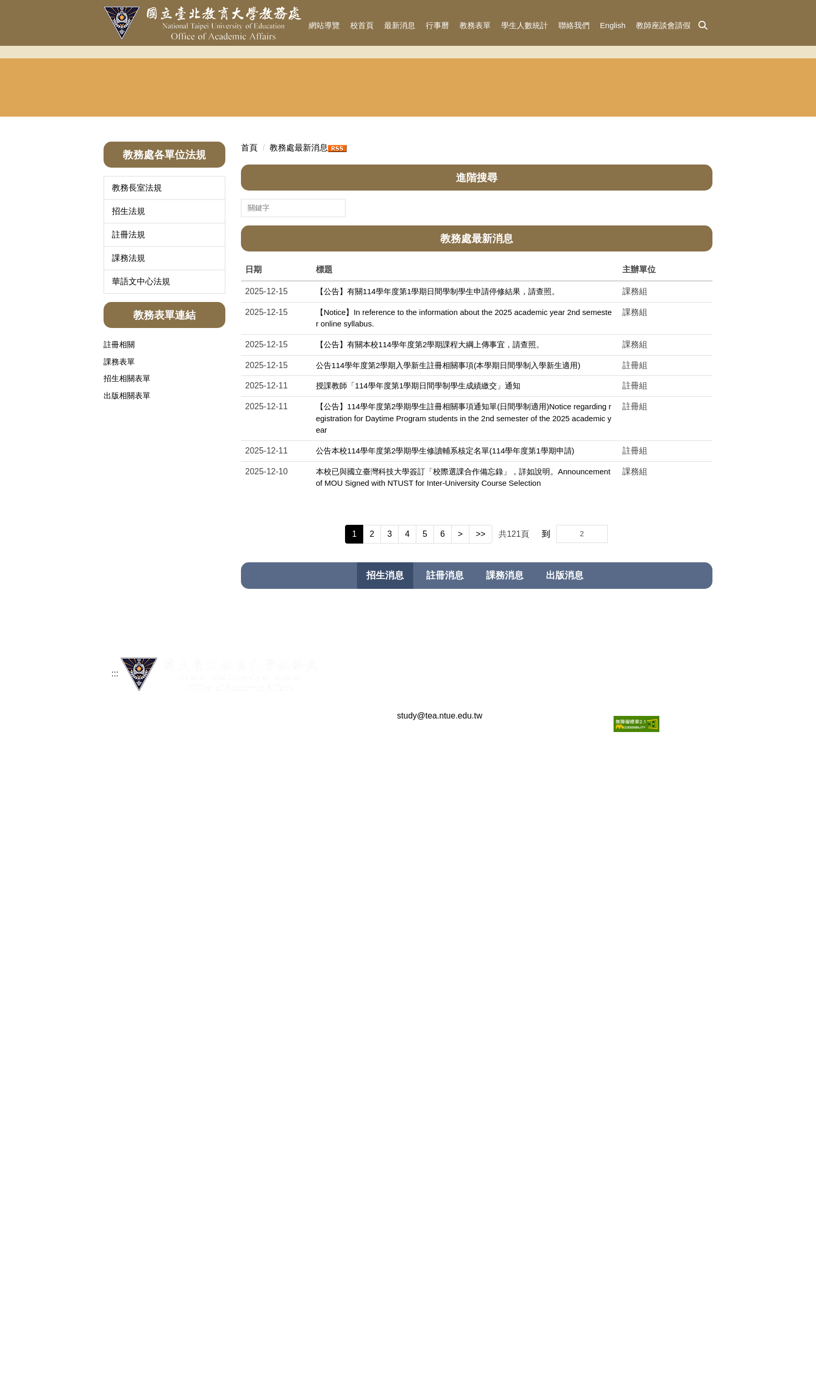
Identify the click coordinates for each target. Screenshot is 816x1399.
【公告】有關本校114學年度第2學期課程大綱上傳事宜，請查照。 (430, 495)
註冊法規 (128, 386)
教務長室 (142, 230)
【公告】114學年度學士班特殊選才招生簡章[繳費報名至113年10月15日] (445, 1108)
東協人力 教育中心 (673, 230)
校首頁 (362, 25)
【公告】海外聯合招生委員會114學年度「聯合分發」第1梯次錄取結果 (441, 951)
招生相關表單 (127, 529)
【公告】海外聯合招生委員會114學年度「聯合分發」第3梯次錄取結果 (441, 909)
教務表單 (475, 25)
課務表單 (119, 513)
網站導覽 (324, 25)
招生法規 (128, 362)
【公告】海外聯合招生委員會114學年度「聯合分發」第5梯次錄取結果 (441, 868)
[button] (703, 26)
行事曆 (437, 25)
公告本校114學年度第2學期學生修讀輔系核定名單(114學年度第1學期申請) (445, 602)
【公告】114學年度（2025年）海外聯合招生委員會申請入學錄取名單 (440, 972)
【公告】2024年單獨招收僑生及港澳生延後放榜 (402, 1191)
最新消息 (399, 25)
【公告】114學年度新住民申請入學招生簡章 (396, 1024)
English (613, 25)
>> (481, 685)
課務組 (461, 230)
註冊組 (355, 230)
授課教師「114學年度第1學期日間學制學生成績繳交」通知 (418, 537)
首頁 (249, 299)
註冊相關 (119, 495)
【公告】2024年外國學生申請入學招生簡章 (394, 1170)
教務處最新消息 (299, 299)
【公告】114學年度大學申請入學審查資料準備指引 (408, 1045)
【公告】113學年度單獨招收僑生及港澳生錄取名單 (408, 1149)
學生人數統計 (524, 25)
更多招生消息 (677, 1217)
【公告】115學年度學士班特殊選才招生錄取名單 (404, 785)
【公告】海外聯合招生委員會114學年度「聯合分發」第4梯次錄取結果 (441, 889)
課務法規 (128, 409)
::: (294, 25)
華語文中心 (567, 230)
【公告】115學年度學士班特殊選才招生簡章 (396, 847)
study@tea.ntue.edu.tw (439, 1373)
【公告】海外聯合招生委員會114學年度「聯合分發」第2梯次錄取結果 (441, 930)
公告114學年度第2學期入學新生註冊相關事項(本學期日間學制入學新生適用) (448, 516)
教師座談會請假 (663, 25)
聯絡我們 (574, 25)
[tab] (385, 727)
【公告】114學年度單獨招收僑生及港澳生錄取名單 (408, 1087)
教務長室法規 (137, 339)
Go (599, 680)
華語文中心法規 (141, 432)
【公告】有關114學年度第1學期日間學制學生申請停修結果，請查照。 (437, 442)
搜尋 (337, 354)
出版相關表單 (127, 547)
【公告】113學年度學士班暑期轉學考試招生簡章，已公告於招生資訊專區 (447, 1129)
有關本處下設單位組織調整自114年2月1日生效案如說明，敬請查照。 (440, 1066)
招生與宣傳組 (248, 230)
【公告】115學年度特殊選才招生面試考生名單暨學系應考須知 (428, 806)
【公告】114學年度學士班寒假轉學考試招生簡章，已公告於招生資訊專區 (447, 827)
